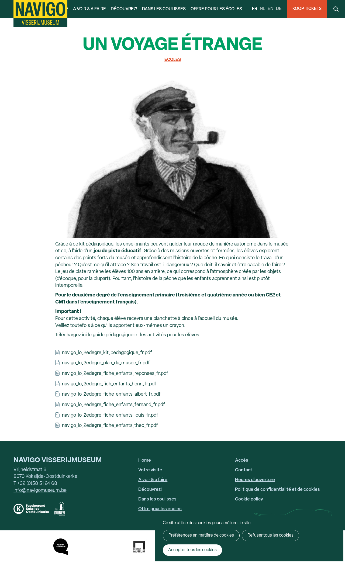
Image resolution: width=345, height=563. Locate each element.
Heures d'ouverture (255, 480)
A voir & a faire (89, 9)
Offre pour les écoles (216, 9)
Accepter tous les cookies (192, 550)
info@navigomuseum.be (40, 490)
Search (336, 9)
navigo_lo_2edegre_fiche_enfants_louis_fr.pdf (110, 415)
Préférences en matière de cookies (201, 535)
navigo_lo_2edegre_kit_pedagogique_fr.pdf (107, 352)
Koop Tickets (307, 9)
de (279, 9)
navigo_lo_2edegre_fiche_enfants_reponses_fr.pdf (115, 373)
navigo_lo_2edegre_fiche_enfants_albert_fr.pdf (111, 394)
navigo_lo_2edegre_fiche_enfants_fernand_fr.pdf (113, 404)
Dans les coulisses (164, 9)
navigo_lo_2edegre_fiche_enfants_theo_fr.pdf (110, 425)
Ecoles (172, 60)
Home (144, 460)
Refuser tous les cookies (270, 535)
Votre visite (150, 470)
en (270, 9)
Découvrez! (124, 9)
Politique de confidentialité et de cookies (277, 489)
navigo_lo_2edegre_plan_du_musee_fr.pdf (106, 363)
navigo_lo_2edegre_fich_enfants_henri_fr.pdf (109, 384)
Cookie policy (249, 499)
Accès (241, 460)
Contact (243, 470)
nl (262, 9)
